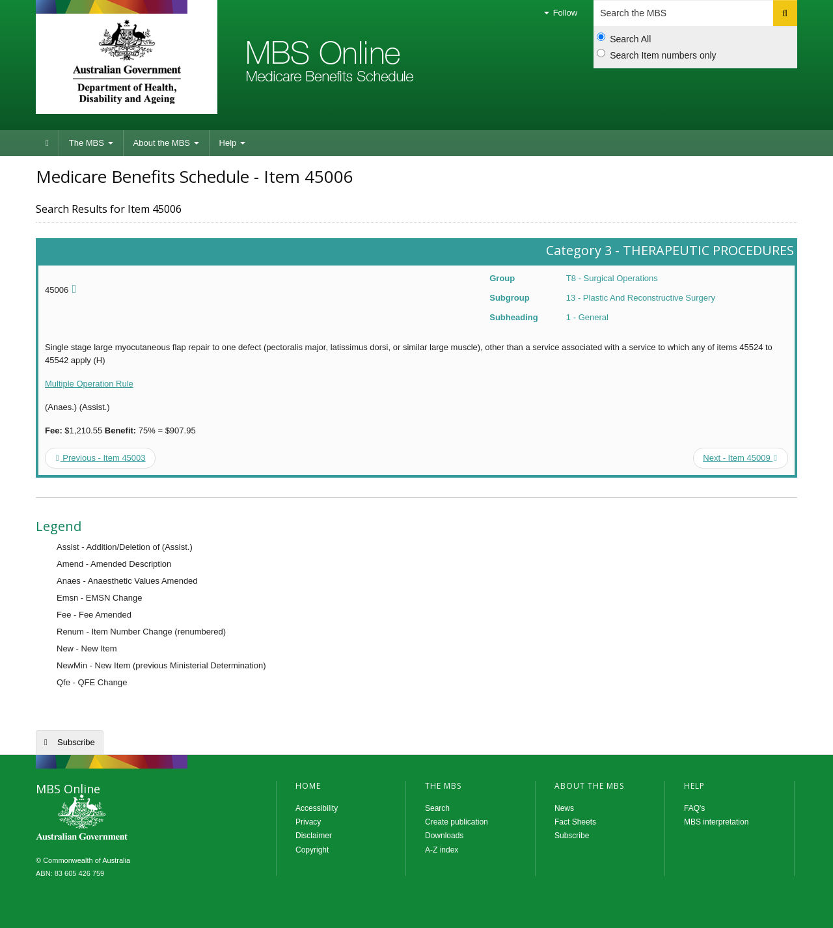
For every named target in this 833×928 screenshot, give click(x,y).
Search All (624, 38)
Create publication (456, 821)
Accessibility (316, 808)
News (564, 808)
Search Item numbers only (656, 55)
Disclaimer (313, 835)
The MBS (91, 143)
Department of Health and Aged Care (127, 62)
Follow (560, 13)
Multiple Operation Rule (89, 384)
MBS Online (117, 818)
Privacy (308, 821)
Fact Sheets (575, 821)
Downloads (444, 835)
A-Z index (441, 849)
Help (232, 143)
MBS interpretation (716, 821)
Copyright (312, 849)
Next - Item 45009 (740, 458)
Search (437, 808)
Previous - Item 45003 (101, 458)
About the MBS (166, 143)
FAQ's (694, 808)
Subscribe (76, 742)
